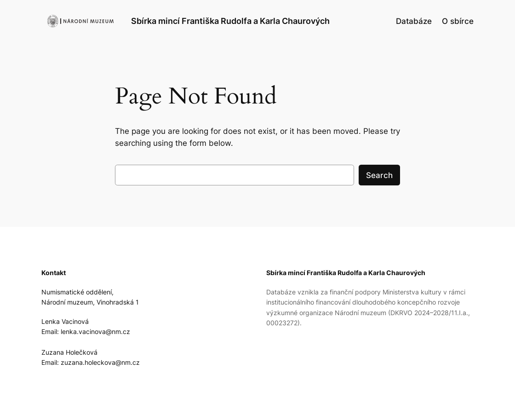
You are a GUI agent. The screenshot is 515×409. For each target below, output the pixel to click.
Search (379, 175)
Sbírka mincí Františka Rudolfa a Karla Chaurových (230, 21)
